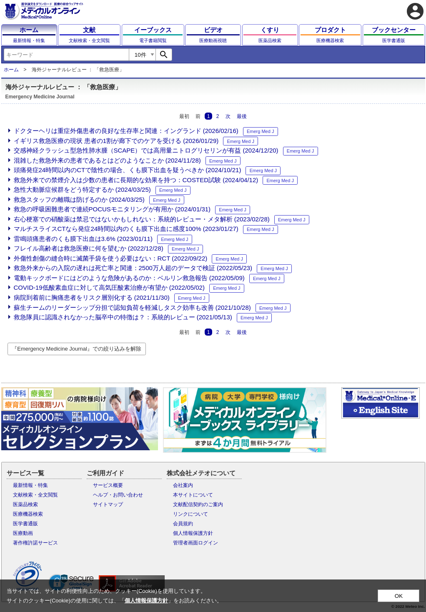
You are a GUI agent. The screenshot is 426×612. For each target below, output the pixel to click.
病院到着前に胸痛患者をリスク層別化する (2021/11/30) (92, 297)
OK (399, 596)
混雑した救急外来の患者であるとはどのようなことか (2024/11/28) (107, 160)
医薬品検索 (25, 504)
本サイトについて (193, 495)
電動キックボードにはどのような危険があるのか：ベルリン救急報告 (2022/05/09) (129, 277)
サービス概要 (108, 485)
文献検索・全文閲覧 (35, 495)
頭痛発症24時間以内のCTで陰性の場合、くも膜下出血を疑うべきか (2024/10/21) (127, 169)
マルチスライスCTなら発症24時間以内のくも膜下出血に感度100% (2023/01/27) (126, 228)
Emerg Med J (260, 131)
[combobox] (66, 54)
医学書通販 (25, 524)
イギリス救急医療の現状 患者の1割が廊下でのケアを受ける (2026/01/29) (116, 140)
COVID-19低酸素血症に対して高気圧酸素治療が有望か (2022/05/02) (109, 287)
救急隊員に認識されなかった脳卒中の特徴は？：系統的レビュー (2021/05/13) (123, 317)
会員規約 (183, 524)
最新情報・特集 (30, 485)
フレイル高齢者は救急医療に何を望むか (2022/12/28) (88, 248)
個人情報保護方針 (193, 533)
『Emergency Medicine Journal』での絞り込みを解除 (76, 349)
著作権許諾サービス (35, 543)
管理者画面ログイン (195, 543)
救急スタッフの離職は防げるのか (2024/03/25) (79, 199)
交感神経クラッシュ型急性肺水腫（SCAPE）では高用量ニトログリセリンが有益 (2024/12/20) (146, 150)
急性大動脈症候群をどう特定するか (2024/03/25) (82, 189)
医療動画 (23, 533)
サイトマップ (108, 504)
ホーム (11, 70)
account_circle (415, 11)
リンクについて (190, 514)
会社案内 (183, 485)
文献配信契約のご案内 (198, 504)
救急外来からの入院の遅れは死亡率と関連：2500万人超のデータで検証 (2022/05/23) (133, 267)
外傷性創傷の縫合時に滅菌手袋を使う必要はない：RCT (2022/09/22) (111, 258)
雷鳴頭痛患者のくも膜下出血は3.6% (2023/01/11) (83, 238)
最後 (242, 116)
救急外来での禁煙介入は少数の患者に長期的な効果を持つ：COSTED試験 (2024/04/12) (136, 179)
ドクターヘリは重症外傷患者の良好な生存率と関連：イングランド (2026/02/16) (126, 130)
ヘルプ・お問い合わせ (118, 495)
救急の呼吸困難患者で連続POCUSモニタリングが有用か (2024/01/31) (112, 209)
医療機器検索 (28, 514)
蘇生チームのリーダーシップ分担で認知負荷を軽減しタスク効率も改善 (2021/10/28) (132, 307)
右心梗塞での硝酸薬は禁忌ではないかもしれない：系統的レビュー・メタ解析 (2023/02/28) (142, 219)
